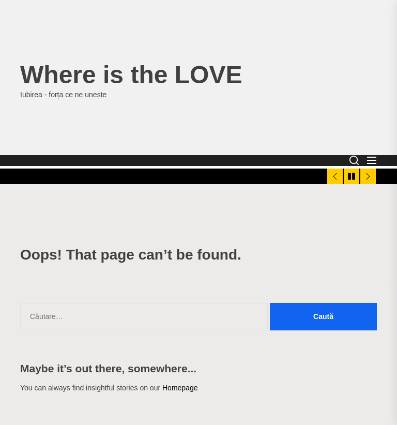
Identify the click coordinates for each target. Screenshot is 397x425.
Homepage (180, 388)
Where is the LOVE (131, 74)
